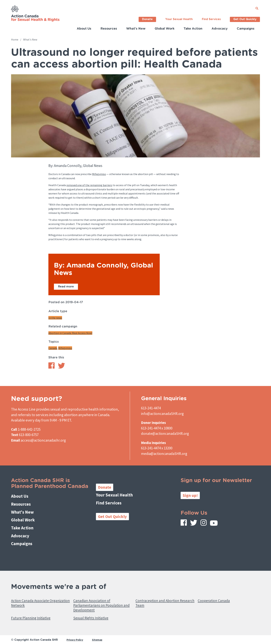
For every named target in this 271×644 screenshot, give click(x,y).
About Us (84, 28)
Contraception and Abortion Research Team (160, 597)
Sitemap (98, 636)
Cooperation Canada (215, 595)
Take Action (193, 28)
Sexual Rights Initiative (93, 614)
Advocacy (220, 28)
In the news (55, 317)
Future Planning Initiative (33, 614)
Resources (108, 28)
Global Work (164, 28)
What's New (136, 28)
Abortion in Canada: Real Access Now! (70, 333)
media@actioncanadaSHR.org (164, 453)
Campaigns (245, 28)
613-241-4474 (151, 408)
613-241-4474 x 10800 (156, 428)
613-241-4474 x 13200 (156, 448)
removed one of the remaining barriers (89, 185)
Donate (147, 19)
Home (14, 39)
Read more (66, 286)
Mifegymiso (99, 174)
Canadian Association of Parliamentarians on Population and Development (100, 600)
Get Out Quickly (244, 19)
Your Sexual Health (179, 19)
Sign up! (190, 495)
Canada (52, 348)
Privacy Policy (75, 636)
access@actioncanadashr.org (43, 440)
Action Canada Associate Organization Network (32, 597)
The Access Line (23, 409)
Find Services (211, 19)
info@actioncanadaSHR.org (162, 413)
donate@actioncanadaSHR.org (165, 433)
